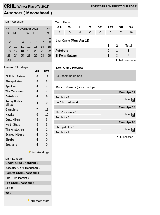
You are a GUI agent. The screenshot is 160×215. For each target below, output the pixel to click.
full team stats (40, 200)
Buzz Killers (12, 119)
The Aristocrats (14, 129)
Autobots (61, 97)
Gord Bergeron (28, 167)
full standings (40, 152)
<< (7, 28)
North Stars (12, 124)
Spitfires (10, 86)
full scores (126, 136)
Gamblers (11, 109)
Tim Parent (20, 177)
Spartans (11, 144)
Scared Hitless (14, 134)
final (128, 99)
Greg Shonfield (26, 162)
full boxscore (127, 60)
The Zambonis (14, 91)
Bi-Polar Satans (15, 76)
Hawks (9, 114)
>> (48, 28)
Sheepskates (13, 81)
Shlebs (9, 139)
